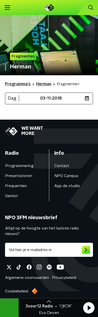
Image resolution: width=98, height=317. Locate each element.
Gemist (11, 196)
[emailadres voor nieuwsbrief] (49, 250)
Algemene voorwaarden (27, 278)
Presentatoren (18, 176)
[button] (89, 308)
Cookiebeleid (16, 291)
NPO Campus (66, 176)
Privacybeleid (64, 278)
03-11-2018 (51, 98)
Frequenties (16, 186)
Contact (61, 166)
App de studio (67, 186)
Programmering (19, 166)
